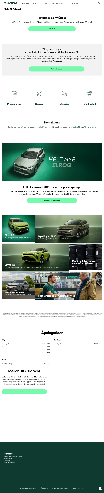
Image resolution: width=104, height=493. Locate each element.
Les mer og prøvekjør (52, 229)
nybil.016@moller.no (43, 155)
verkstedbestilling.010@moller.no (82, 155)
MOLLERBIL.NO (78, 488)
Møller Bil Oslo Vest (12, 9)
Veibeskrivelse (56, 97)
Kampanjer (25, 3)
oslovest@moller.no (10, 462)
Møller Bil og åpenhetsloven (60, 488)
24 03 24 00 (20, 155)
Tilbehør (45, 3)
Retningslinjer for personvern (28, 488)
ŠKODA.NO (44, 488)
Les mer (52, 57)
